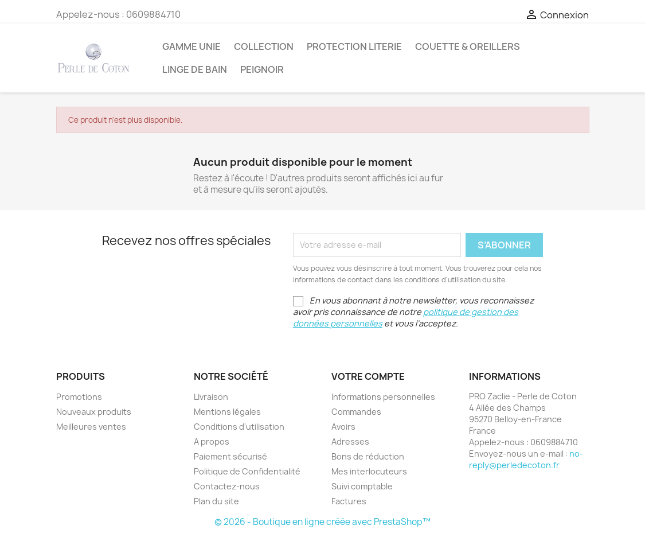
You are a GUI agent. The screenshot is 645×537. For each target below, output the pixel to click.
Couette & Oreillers (467, 46)
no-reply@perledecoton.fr (526, 459)
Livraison (211, 396)
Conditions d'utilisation (239, 426)
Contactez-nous (227, 486)
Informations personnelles (383, 396)
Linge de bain (194, 69)
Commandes (356, 411)
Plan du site (216, 501)
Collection (264, 46)
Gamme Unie (191, 46)
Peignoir (262, 69)
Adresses (350, 441)
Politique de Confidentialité (247, 471)
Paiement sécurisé (230, 456)
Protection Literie (354, 46)
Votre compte (368, 376)
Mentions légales (227, 411)
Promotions (79, 396)
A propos (211, 441)
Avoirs (343, 426)
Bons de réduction (367, 456)
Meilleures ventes (91, 426)
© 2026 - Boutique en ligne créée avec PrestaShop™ (322, 522)
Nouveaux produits (93, 411)
